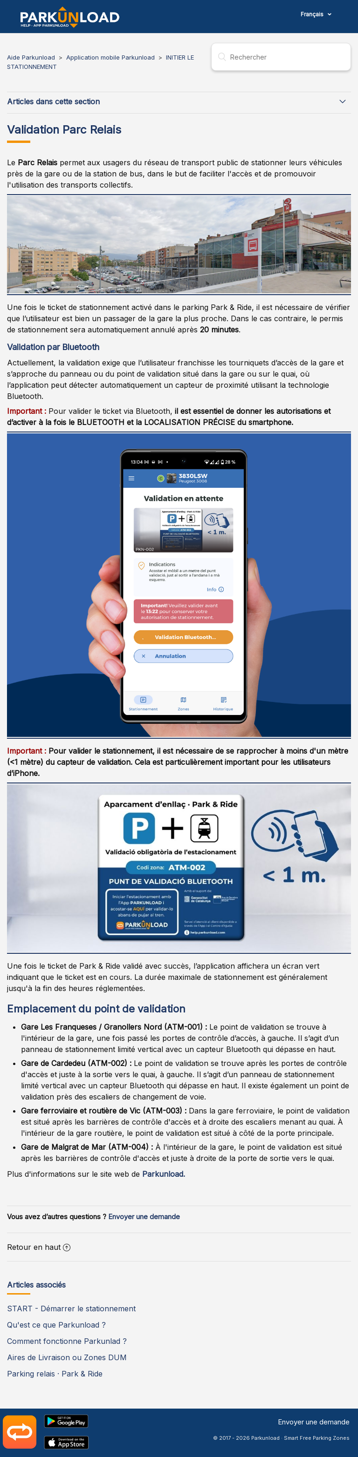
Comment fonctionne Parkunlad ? (67, 1341)
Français (313, 14)
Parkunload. (163, 1174)
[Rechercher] (281, 57)
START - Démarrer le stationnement (71, 1308)
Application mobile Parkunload (110, 57)
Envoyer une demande (144, 1217)
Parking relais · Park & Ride (55, 1373)
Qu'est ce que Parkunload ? (56, 1324)
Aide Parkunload (31, 57)
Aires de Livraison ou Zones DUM (67, 1357)
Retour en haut (38, 1247)
